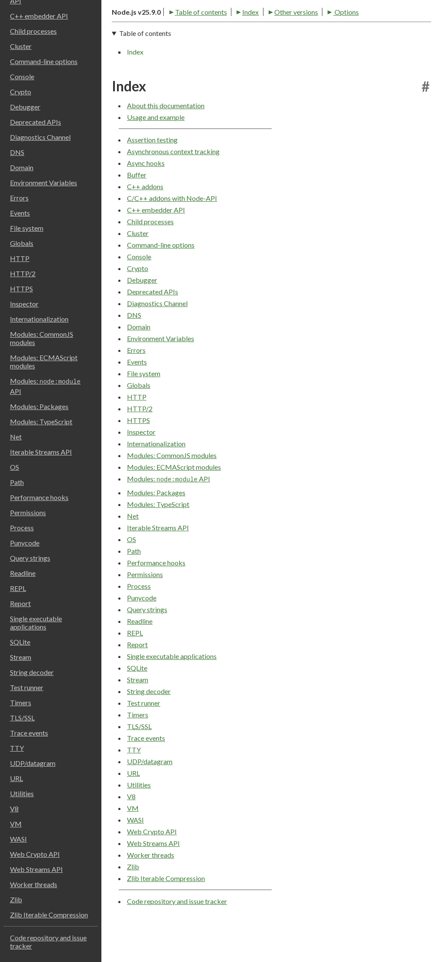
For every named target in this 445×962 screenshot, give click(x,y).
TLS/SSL (22, 717)
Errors (19, 198)
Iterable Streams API (41, 452)
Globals (21, 243)
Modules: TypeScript (41, 421)
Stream (20, 657)
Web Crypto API (35, 854)
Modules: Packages (39, 406)
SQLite (20, 642)
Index (192, 40)
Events (20, 213)
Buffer (136, 205)
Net (16, 437)
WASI (18, 839)
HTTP (19, 258)
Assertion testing (152, 170)
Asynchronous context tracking (173, 182)
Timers (20, 702)
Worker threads (33, 884)
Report (20, 603)
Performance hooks (39, 497)
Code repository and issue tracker (48, 941)
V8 (14, 808)
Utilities (22, 793)
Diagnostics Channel (40, 137)
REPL (18, 588)
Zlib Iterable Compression (49, 914)
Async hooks (146, 194)
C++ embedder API (39, 16)
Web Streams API (36, 869)
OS (14, 467)
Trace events (29, 733)
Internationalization (39, 319)
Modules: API (45, 386)
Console (22, 76)
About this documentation (166, 136)
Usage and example (156, 148)
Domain (21, 167)
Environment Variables (43, 182)
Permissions (28, 512)
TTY (17, 748)
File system (26, 228)
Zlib (16, 899)
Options (287, 40)
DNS (17, 152)
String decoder (32, 672)
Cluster (21, 46)
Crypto (20, 91)
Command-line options (44, 61)
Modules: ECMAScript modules (44, 361)
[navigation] (271, 72)
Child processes (33, 31)
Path (17, 482)
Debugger (25, 107)
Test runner (26, 687)
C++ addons (145, 217)
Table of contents (142, 40)
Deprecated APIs (35, 122)
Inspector (24, 304)
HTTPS (21, 288)
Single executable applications (36, 622)
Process (22, 527)
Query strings (30, 558)
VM (16, 824)
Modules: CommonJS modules (41, 338)
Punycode (24, 543)
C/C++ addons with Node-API (172, 229)
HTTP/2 (23, 273)
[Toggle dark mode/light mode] (423, 17)
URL (16, 778)
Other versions (237, 40)
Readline (23, 573)
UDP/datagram (32, 763)
